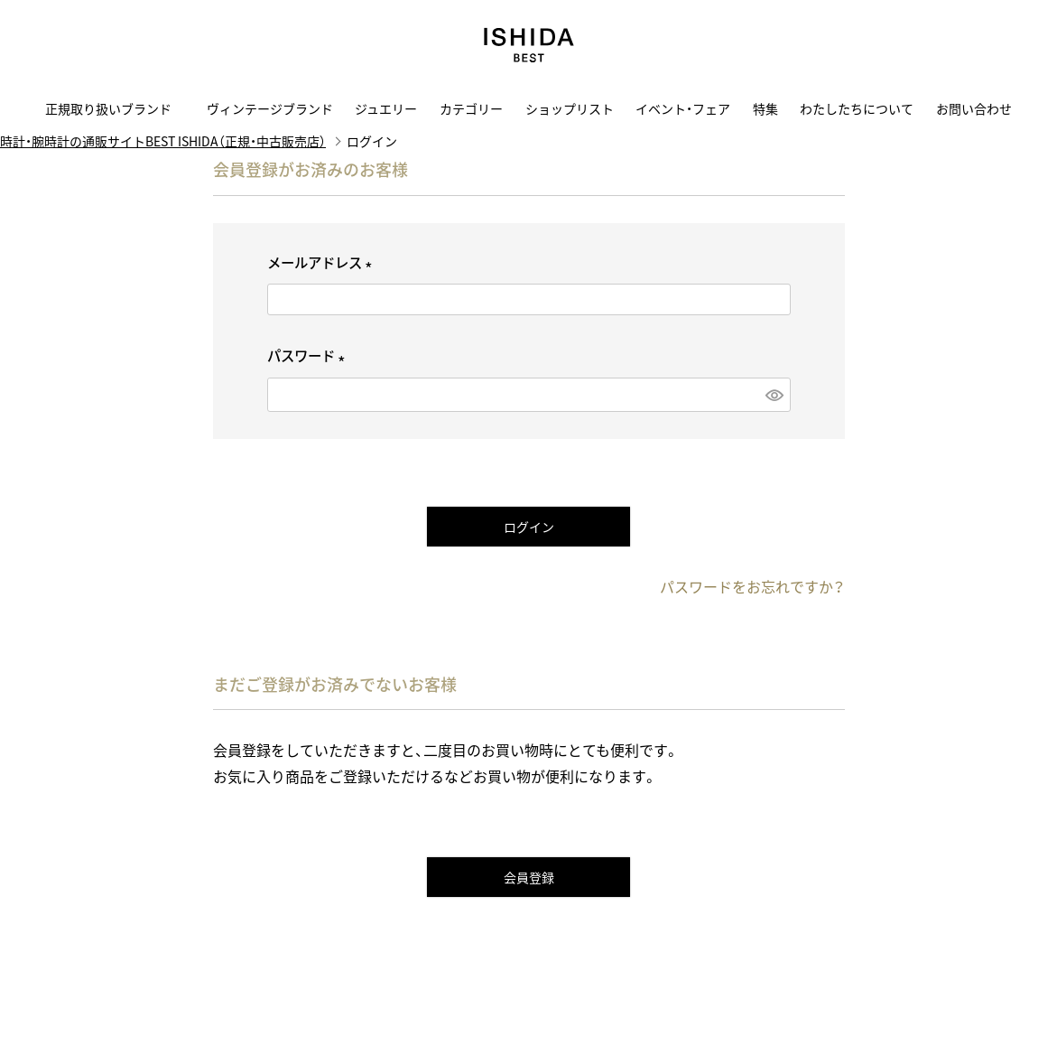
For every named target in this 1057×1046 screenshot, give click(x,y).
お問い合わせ (974, 108)
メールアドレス (322, 262)
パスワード (309, 355)
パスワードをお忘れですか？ (752, 586)
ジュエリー (386, 108)
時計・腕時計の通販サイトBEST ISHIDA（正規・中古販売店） (163, 141)
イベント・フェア (682, 108)
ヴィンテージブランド (270, 108)
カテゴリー (471, 108)
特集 (765, 108)
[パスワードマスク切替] (774, 394)
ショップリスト (569, 108)
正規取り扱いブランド (114, 108)
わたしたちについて (856, 108)
